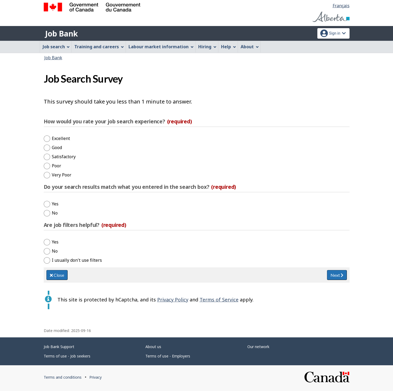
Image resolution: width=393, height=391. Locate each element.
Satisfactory (64, 157)
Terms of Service (219, 299)
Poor (56, 166)
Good (57, 147)
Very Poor (61, 175)
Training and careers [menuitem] (99, 47)
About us (153, 346)
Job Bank (61, 33)
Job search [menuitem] (56, 47)
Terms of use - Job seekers (67, 356)
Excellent (61, 138)
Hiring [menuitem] (207, 47)
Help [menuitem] (228, 47)
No (55, 213)
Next (336, 275)
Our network (258, 346)
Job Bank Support (59, 346)
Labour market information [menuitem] (161, 47)
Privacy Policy (172, 299)
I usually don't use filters (77, 260)
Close (57, 275)
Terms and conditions (63, 377)
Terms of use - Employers (167, 356)
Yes (55, 204)
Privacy (95, 377)
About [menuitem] (250, 47)
